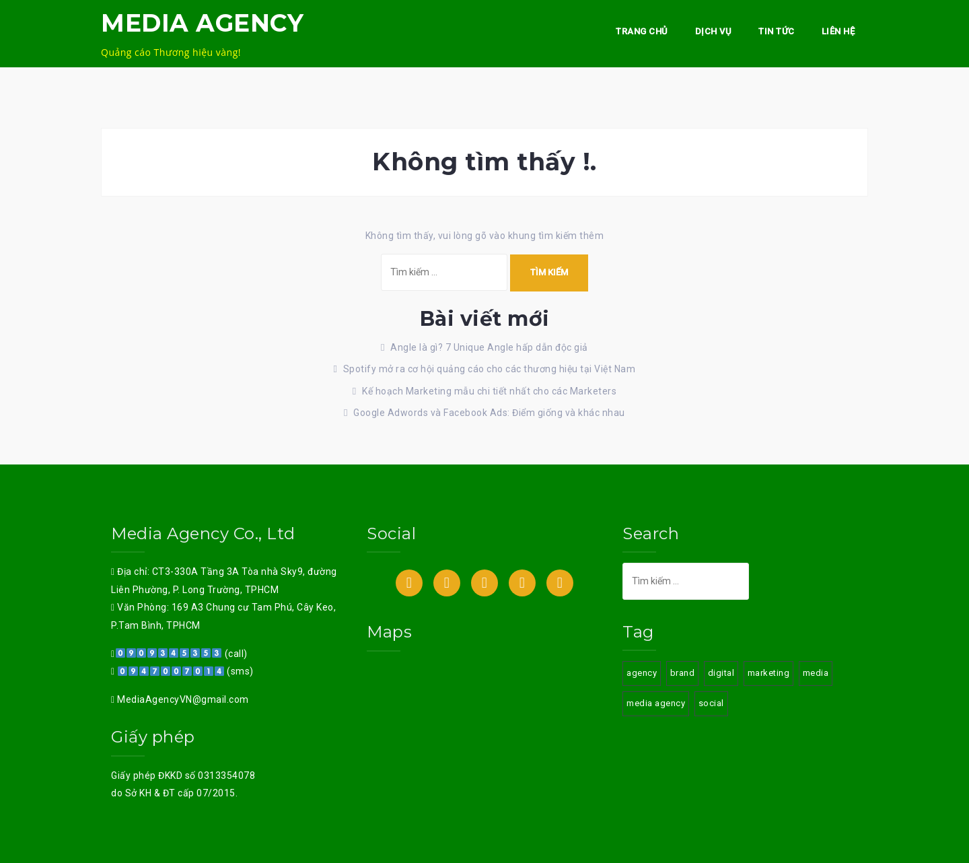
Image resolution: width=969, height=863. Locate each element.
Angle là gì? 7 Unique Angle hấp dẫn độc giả (489, 347)
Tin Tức (776, 31)
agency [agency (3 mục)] (641, 673)
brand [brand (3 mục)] (682, 673)
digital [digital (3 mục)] (721, 673)
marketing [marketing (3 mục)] (769, 673)
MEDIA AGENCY (202, 23)
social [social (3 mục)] (711, 703)
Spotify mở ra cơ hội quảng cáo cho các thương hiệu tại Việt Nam (489, 369)
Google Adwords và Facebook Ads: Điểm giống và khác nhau (489, 412)
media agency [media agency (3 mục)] (655, 703)
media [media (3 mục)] (816, 673)
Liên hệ (838, 31)
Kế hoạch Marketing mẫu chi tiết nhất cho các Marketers (489, 391)
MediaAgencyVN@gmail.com (182, 699)
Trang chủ (642, 31)
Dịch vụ (713, 31)
